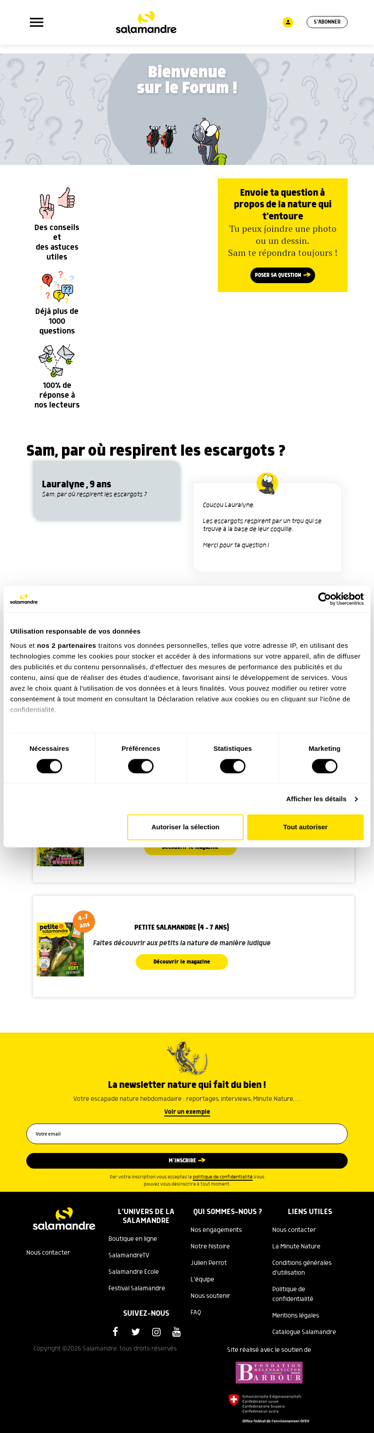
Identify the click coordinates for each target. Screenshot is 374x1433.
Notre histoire (210, 1246)
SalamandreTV (129, 1255)
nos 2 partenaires (66, 645)
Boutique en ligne (132, 1239)
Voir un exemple (187, 1112)
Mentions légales (295, 1315)
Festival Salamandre (136, 1288)
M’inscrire (182, 1160)
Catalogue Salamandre (304, 1332)
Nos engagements (216, 1230)
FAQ (196, 1312)
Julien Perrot (209, 1263)
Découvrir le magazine (182, 962)
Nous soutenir (210, 1296)
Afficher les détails (316, 799)
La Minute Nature (296, 1246)
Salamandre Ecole (133, 1272)
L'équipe (202, 1279)
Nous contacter (48, 1252)
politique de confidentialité (223, 1177)
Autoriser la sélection (185, 827)
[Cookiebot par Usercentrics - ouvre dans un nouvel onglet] (325, 598)
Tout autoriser (305, 827)
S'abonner (327, 22)
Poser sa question (278, 275)
